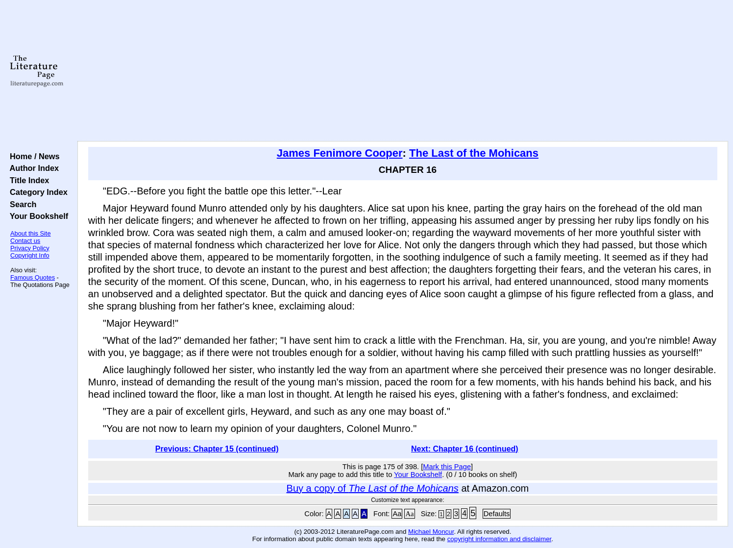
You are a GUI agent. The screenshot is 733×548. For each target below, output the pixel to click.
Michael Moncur (431, 531)
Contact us (25, 240)
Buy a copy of (373, 488)
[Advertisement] (403, 71)
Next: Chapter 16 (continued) (464, 449)
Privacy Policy (29, 248)
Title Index (27, 180)
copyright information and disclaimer (499, 539)
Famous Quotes (32, 277)
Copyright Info (29, 255)
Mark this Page (447, 467)
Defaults (497, 514)
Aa (396, 514)
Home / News (32, 156)
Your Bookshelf (36, 216)
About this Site (30, 233)
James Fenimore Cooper (340, 153)
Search (20, 204)
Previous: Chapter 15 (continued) (217, 449)
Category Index (36, 192)
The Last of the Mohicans (473, 153)
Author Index (32, 168)
